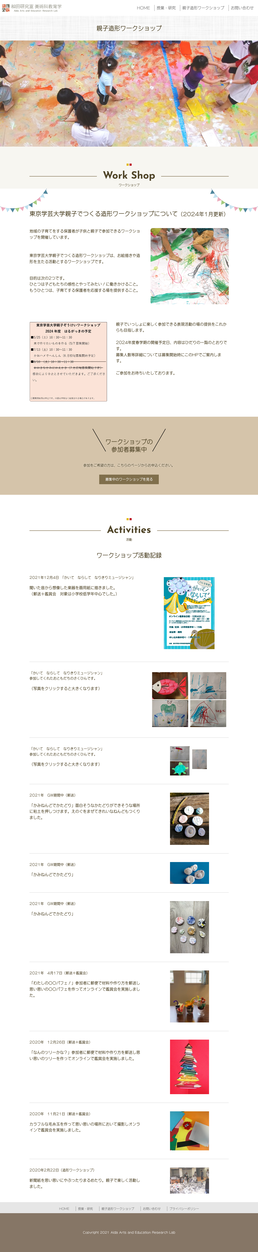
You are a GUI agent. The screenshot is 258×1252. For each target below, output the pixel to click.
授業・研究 (166, 8)
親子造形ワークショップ (203, 8)
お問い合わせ (242, 8)
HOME (143, 8)
